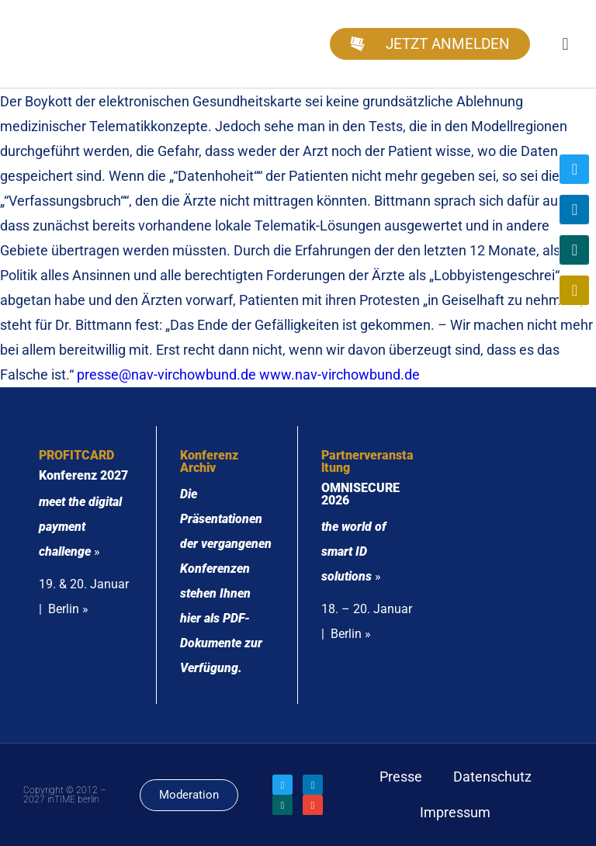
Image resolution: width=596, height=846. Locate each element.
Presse (400, 776)
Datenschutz (492, 776)
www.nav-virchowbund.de (339, 374)
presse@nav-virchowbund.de (166, 374)
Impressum (455, 812)
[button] (565, 44)
